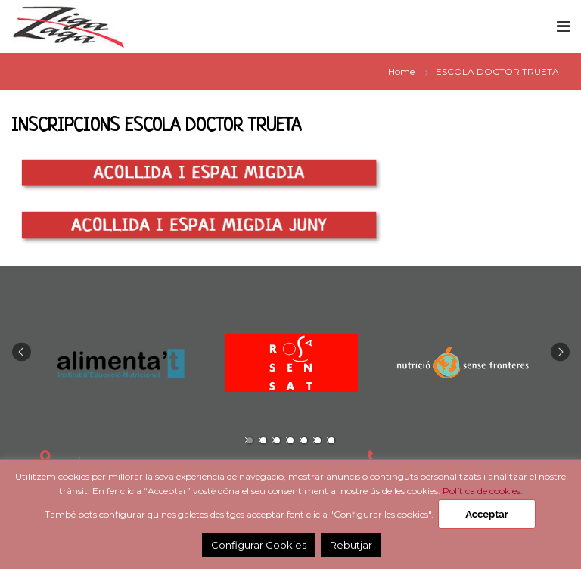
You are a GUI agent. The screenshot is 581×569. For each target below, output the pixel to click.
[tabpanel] (120, 363)
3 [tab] (276, 440)
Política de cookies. (483, 490)
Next (560, 352)
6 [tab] (317, 440)
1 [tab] (249, 440)
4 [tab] (290, 440)
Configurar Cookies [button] (258, 545)
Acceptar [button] (486, 514)
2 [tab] (263, 440)
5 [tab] (304, 440)
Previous (21, 352)
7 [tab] (331, 440)
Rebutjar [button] (351, 545)
